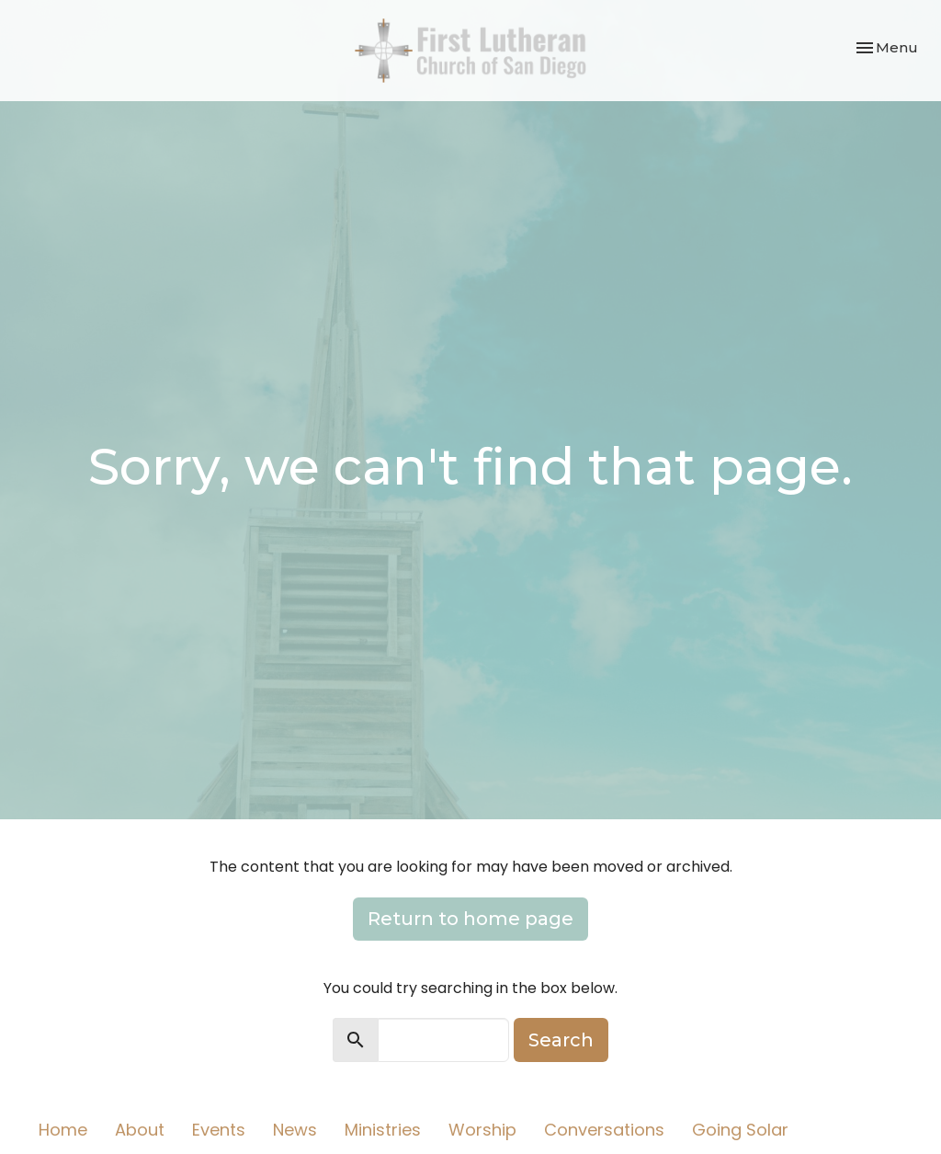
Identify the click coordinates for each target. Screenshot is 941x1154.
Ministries (383, 1129)
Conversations (604, 1129)
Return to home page (470, 919)
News (295, 1129)
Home (63, 1129)
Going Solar (740, 1129)
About (139, 1129)
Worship (482, 1129)
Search (561, 1040)
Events (218, 1129)
